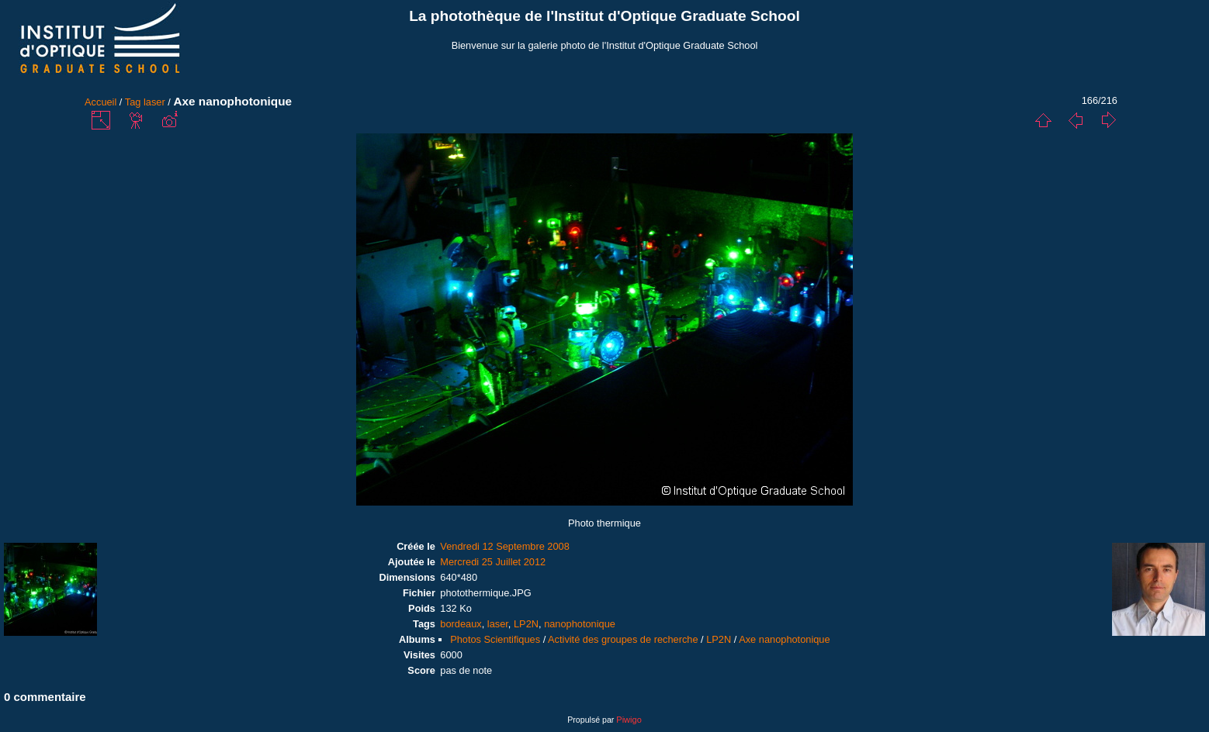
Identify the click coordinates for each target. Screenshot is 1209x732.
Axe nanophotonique (784, 639)
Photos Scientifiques (495, 639)
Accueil (100, 102)
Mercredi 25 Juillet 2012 (493, 562)
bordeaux (460, 624)
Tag (133, 102)
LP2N (526, 624)
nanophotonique (579, 624)
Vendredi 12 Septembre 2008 (504, 546)
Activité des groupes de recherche (623, 639)
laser (154, 102)
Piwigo (628, 719)
